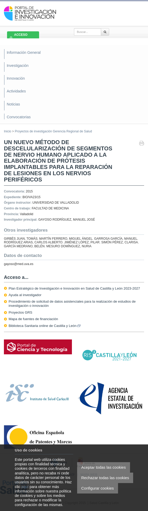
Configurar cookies (97, 488)
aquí (25, 487)
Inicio (7, 131)
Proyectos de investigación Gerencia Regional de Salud (53, 131)
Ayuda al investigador (25, 295)
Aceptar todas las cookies (103, 467)
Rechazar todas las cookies (105, 477)
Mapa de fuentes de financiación (33, 319)
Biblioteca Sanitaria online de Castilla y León (45, 326)
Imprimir (141, 144)
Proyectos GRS (20, 312)
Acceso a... (16, 277)
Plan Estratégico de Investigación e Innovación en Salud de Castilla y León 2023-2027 (74, 288)
